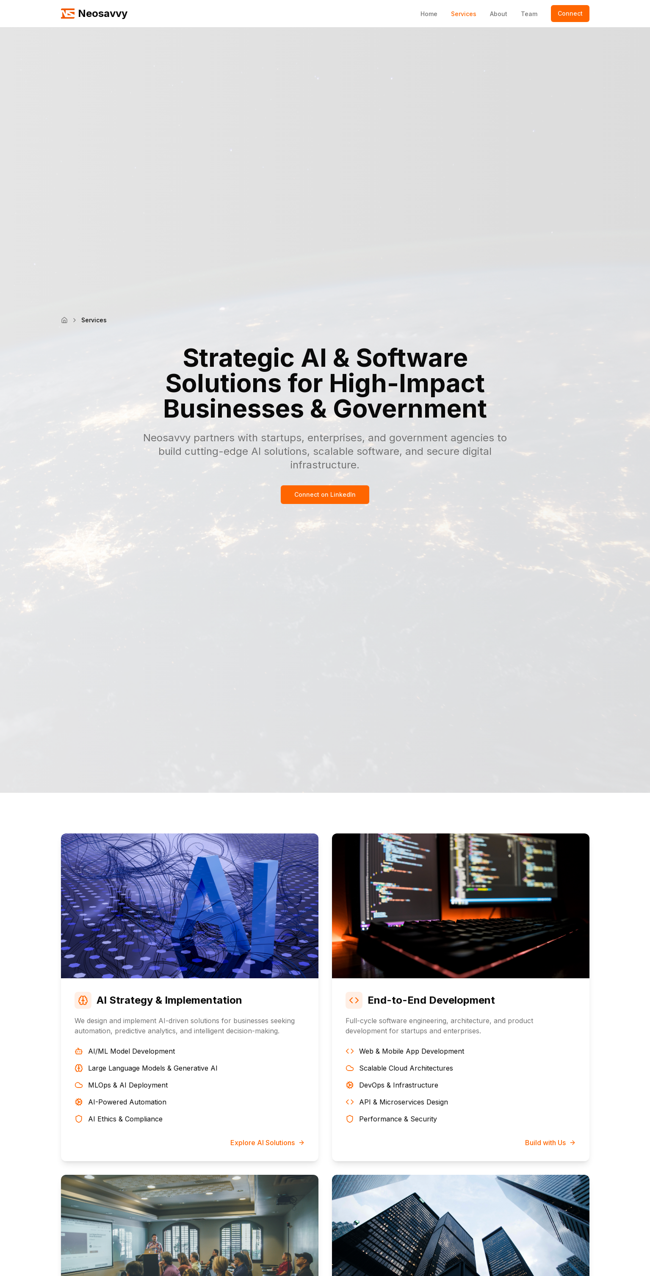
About (498, 13)
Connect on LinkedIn (325, 494)
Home (428, 13)
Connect (570, 13)
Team (529, 13)
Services (463, 13)
